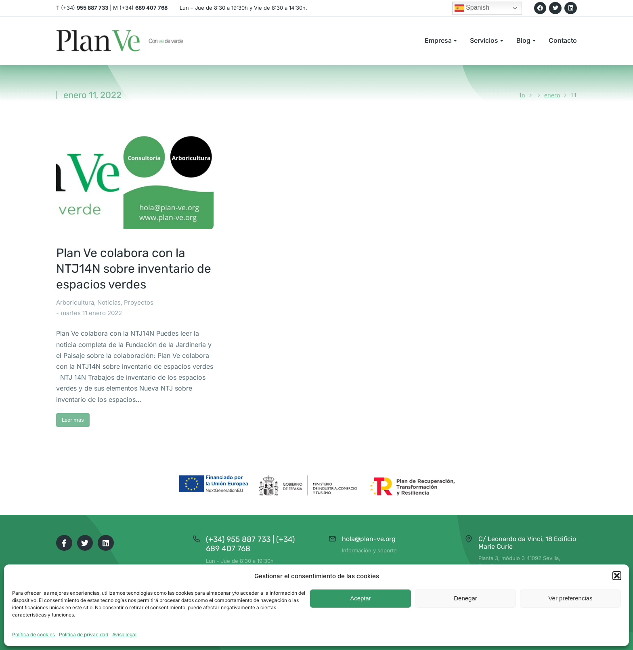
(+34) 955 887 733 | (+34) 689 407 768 (250, 544)
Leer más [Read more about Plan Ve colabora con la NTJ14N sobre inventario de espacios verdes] (73, 420)
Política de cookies (33, 634)
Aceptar (360, 598)
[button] (617, 576)
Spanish (472, 8)
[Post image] (135, 178)
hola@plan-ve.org (369, 539)
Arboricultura (75, 302)
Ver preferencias (570, 598)
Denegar (465, 598)
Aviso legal (124, 634)
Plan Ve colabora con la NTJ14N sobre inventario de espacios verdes (133, 269)
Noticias (109, 302)
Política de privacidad (83, 634)
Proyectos (138, 302)
